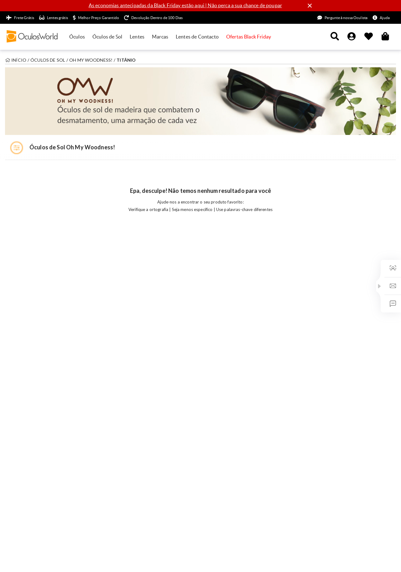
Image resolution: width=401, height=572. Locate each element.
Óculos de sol (47, 60)
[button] (379, 286)
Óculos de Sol (107, 36)
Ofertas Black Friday (248, 36)
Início (18, 60)
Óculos (77, 36)
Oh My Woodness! (90, 60)
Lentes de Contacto (197, 36)
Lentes (137, 36)
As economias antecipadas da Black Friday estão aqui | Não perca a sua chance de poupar (185, 5)
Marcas (160, 36)
